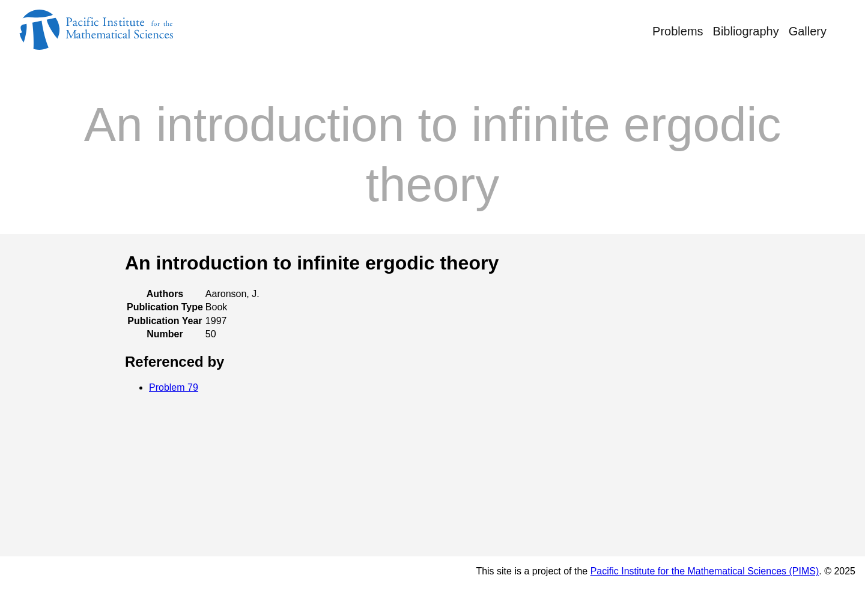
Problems (677, 31)
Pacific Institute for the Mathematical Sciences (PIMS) (704, 571)
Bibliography (746, 31)
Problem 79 (173, 387)
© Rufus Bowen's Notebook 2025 (107, 577)
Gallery (808, 31)
